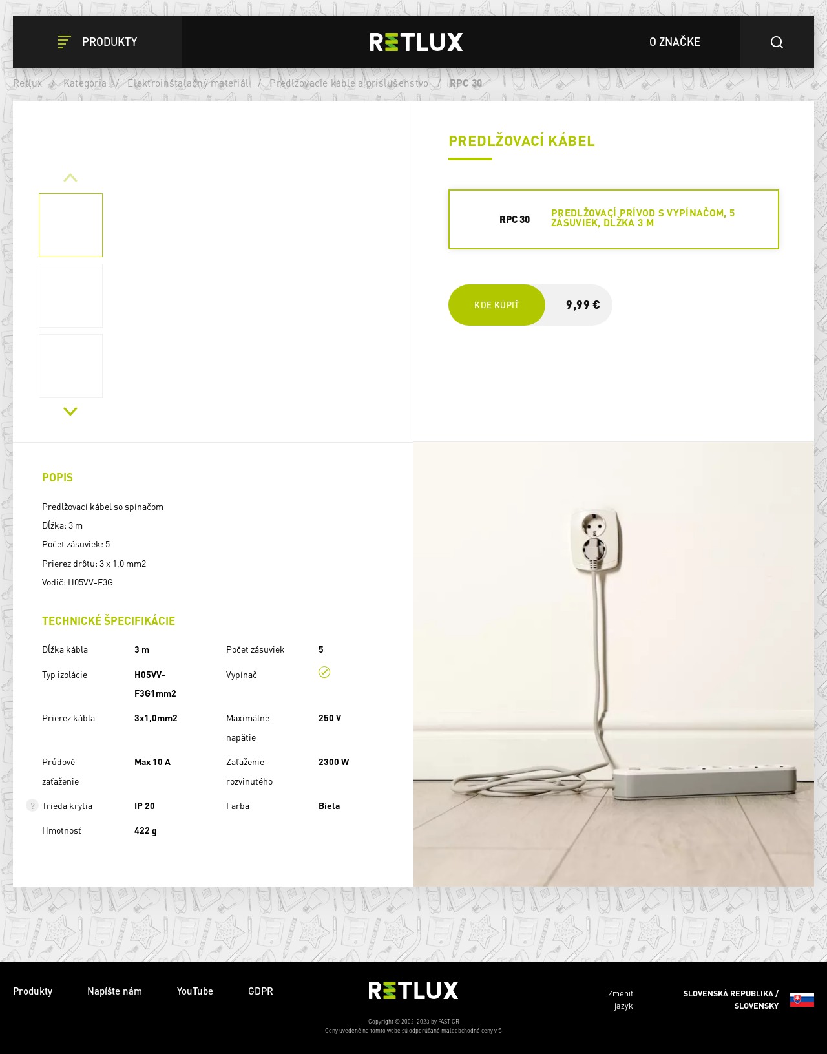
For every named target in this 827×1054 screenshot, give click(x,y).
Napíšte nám (114, 990)
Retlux (28, 82)
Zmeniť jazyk (711, 999)
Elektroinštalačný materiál (188, 82)
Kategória (85, 82)
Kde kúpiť (496, 304)
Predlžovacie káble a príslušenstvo (348, 82)
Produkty (32, 990)
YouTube (195, 990)
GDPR (260, 990)
